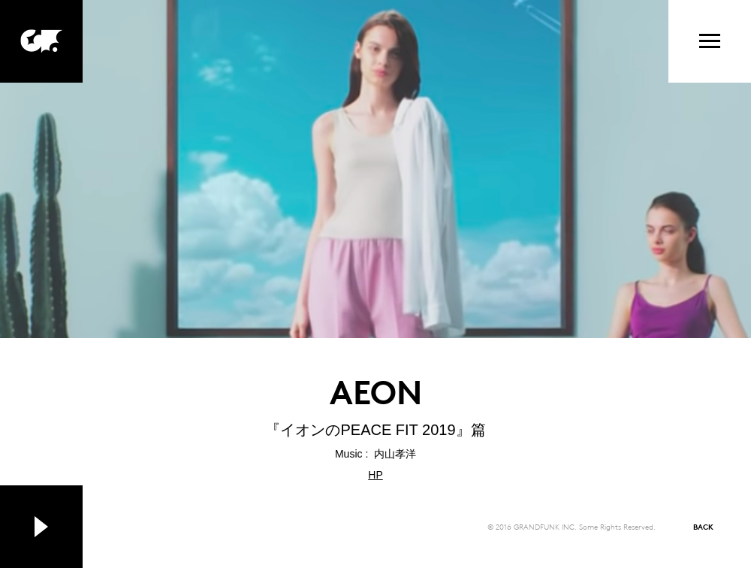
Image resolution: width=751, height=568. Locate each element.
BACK (703, 526)
